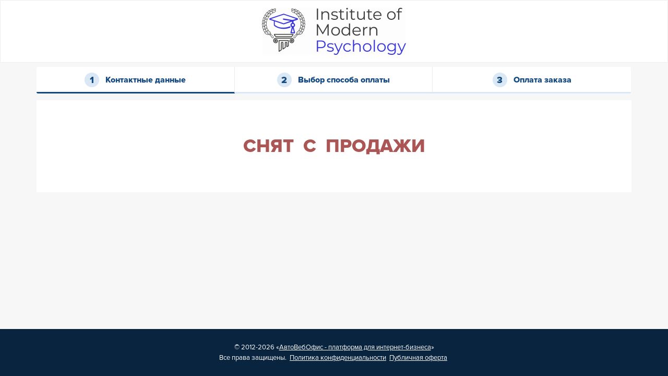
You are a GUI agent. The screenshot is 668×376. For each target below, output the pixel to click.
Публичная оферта (418, 358)
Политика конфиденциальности (338, 358)
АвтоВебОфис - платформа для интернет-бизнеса (355, 347)
